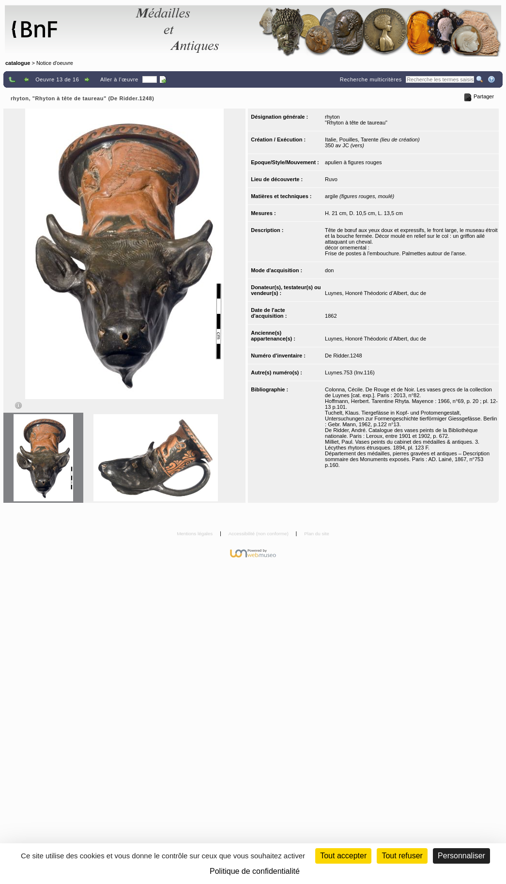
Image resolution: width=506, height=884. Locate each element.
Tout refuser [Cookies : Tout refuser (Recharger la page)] (402, 856)
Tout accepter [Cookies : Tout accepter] (343, 856)
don (329, 270)
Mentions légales (195, 533)
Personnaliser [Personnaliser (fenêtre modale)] (461, 856)
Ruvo (331, 179)
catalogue (17, 63)
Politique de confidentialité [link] (255, 871)
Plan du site (316, 533)
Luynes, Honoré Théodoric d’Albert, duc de (375, 293)
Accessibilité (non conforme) (259, 533)
